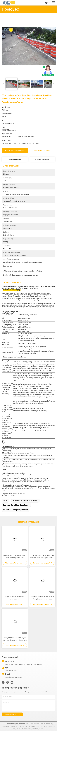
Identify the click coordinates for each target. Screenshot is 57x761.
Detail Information (14, 159)
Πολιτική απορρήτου (11, 724)
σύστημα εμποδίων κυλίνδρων (16, 505)
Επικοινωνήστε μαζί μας (12, 714)
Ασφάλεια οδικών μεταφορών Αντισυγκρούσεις (14, 598)
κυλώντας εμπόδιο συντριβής (25, 500)
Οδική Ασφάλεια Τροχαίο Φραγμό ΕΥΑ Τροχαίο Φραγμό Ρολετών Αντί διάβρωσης (14, 639)
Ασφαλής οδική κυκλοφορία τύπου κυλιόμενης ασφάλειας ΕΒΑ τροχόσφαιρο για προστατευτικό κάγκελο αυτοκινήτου (14, 556)
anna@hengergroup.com (13, 677)
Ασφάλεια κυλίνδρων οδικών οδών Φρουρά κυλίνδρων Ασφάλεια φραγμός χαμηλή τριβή (42, 598)
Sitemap (22, 724)
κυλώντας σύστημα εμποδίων (15, 510)
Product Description (42, 159)
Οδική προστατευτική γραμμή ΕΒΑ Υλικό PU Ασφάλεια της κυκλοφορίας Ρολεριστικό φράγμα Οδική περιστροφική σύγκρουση (42, 556)
